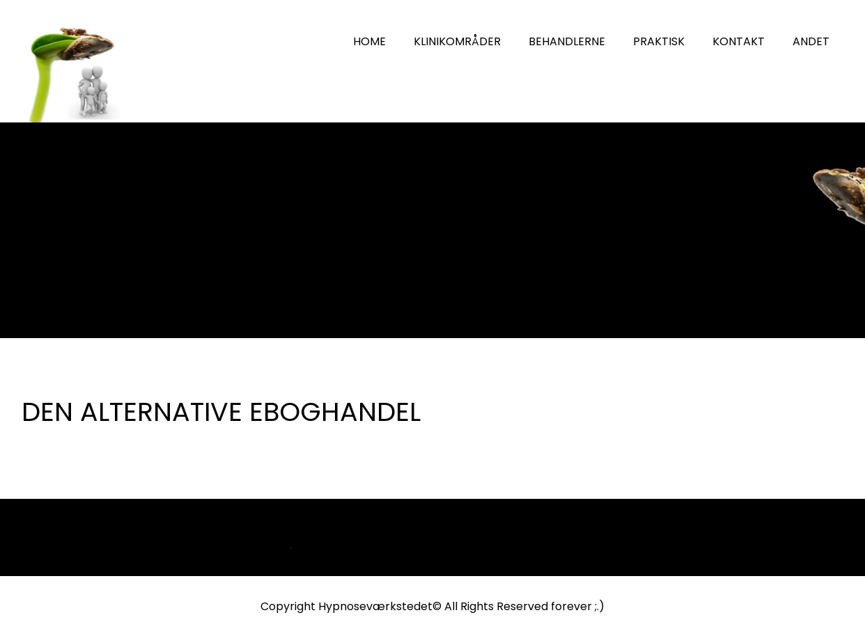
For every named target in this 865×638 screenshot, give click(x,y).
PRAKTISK (659, 41)
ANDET (811, 41)
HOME (369, 41)
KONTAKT (738, 41)
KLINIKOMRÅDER (457, 41)
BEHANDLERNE (567, 41)
